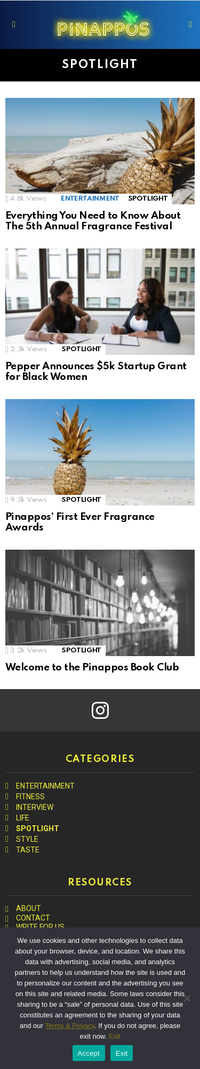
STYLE (27, 839)
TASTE (27, 850)
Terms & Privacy (69, 1026)
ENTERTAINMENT (90, 198)
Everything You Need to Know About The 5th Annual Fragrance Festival (92, 221)
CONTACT (33, 918)
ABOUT (28, 908)
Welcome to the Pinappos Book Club (92, 667)
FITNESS (30, 796)
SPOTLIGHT (148, 198)
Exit (115, 1036)
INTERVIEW (34, 807)
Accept (89, 1053)
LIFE (22, 818)
